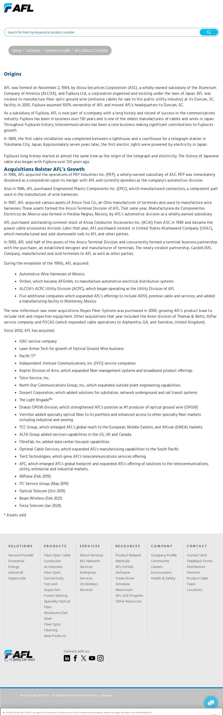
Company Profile (57, 50)
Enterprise (16, 561)
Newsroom (124, 590)
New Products (55, 636)
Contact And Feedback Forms (200, 558)
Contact (197, 546)
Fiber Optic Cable (57, 555)
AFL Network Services (90, 564)
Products (55, 546)
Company (33, 50)
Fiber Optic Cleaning (52, 627)
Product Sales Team (197, 581)
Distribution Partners (196, 570)
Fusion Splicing (55, 596)
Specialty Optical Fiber (57, 604)
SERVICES (90, 546)
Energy (13, 567)
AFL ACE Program (129, 596)
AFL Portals (124, 567)
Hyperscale (17, 579)
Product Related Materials (128, 558)
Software (123, 573)
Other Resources (129, 602)
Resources (128, 546)
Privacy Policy (89, 695)
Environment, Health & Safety (163, 576)
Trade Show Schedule (125, 581)
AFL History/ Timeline (91, 50)
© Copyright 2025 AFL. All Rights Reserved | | (66, 695)
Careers (157, 567)
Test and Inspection (52, 587)
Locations (194, 590)
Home (16, 50)
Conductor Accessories (53, 564)
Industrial (15, 573)
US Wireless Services (89, 587)
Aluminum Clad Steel (55, 616)
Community (160, 561)
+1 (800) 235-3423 (22, 660)
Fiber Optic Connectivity (54, 576)
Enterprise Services (88, 576)
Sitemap (106, 695)
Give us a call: (15, 654)
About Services (91, 555)
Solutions (20, 546)
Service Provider (21, 555)
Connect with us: (77, 652)
